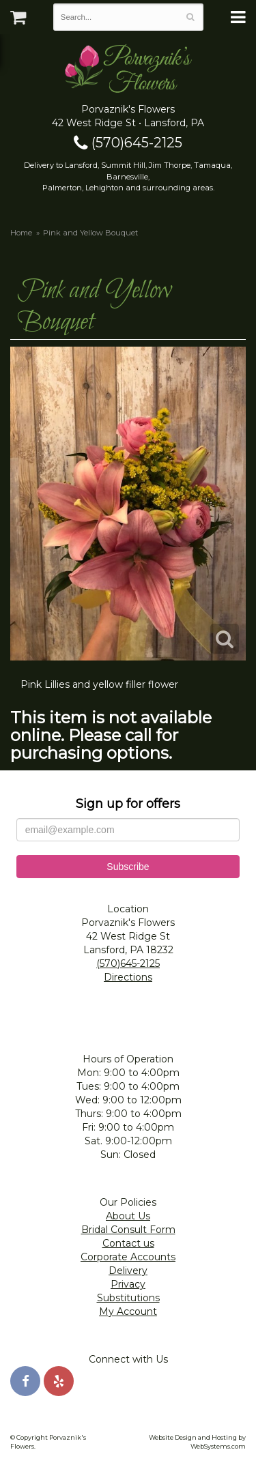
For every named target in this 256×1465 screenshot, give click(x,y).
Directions (128, 977)
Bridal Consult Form (128, 1229)
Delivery (128, 1270)
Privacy (128, 1284)
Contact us (128, 1243)
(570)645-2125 (128, 142)
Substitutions (128, 1298)
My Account (128, 1311)
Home (21, 232)
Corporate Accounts (128, 1257)
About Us (128, 1216)
